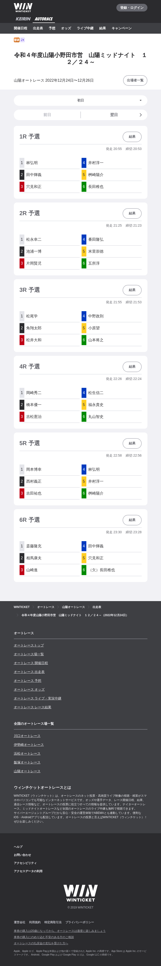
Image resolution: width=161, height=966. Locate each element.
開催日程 (20, 28)
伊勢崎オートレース (29, 745)
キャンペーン (122, 28)
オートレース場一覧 (29, 654)
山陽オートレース (27, 771)
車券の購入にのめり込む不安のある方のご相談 (44, 937)
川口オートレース (27, 736)
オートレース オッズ (29, 689)
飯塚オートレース (27, 762)
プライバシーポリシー (79, 922)
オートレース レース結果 (33, 707)
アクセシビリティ (25, 863)
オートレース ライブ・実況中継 (38, 698)
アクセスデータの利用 (28, 871)
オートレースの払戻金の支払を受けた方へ (41, 943)
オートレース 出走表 (29, 672)
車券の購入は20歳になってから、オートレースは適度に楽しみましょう (60, 931)
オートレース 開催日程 (31, 663)
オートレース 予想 (28, 681)
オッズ (66, 28)
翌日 (127, 115)
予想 (52, 28)
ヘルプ (18, 847)
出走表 (38, 28)
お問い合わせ (22, 855)
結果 (102, 28)
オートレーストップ (29, 645)
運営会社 (19, 922)
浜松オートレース (27, 753)
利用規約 (35, 922)
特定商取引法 (53, 922)
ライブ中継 (85, 28)
